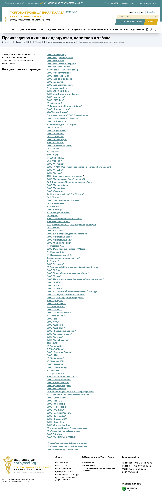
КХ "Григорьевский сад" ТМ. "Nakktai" (65, 194)
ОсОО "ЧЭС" (53, 322)
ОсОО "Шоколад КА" (57, 419)
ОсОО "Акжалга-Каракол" (59, 146)
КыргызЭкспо (151, 4)
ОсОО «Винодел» (55, 191)
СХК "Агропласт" (55, 127)
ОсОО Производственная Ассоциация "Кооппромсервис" (75, 279)
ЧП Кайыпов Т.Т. (55, 206)
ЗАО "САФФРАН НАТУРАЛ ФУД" (62, 376)
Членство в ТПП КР (23, 42)
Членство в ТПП (111, 3)
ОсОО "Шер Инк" (55, 325)
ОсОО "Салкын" (54, 288)
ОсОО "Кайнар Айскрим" (59, 379)
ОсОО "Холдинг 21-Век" (58, 109)
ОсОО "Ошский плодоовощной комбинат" (68, 273)
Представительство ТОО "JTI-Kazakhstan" (67, 115)
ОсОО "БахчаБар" (55, 364)
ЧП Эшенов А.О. (54, 346)
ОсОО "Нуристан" (55, 264)
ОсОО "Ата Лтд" (55, 170)
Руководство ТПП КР (64, 471)
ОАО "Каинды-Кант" (56, 203)
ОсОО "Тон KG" (54, 309)
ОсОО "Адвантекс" (56, 97)
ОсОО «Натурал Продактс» (60, 57)
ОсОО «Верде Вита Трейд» (60, 79)
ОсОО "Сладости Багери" (59, 352)
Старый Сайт (152, 12)
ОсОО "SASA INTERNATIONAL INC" (63, 118)
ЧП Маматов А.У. (55, 246)
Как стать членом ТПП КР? (15, 57)
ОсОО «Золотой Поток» (58, 67)
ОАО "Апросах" (54, 161)
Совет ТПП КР (61, 465)
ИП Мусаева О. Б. (55, 252)
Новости (125, 4)
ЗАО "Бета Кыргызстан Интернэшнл (65, 176)
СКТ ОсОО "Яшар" (55, 349)
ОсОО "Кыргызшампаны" (59, 240)
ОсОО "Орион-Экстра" (57, 367)
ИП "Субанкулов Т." (56, 373)
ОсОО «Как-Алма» (55, 60)
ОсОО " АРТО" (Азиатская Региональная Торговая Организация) (79, 167)
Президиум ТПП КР (63, 468)
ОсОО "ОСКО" (53, 270)
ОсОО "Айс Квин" (55, 133)
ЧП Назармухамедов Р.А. (59, 255)
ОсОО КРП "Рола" (55, 231)
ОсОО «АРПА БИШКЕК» (58, 91)
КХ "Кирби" (52, 215)
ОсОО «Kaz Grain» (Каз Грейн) (61, 64)
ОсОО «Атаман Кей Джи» (59, 425)
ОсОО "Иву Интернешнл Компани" (63, 200)
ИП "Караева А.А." (55, 358)
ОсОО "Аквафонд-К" (57, 139)
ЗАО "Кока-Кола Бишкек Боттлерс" (64, 218)
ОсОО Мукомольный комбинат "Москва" (67, 249)
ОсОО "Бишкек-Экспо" (58, 185)
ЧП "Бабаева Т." (54, 370)
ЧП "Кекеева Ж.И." (56, 361)
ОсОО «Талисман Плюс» (58, 76)
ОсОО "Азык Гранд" (56, 54)
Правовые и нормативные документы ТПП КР (66, 479)
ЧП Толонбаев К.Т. (56, 306)
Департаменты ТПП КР (32, 29)
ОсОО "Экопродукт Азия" (59, 334)
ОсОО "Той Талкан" (56, 303)
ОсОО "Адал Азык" (56, 130)
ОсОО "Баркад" (54, 173)
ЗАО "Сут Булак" (55, 300)
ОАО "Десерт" (54, 197)
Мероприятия (137, 4)
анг (142, 12)
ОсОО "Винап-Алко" (56, 188)
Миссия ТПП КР (61, 462)
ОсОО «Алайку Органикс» (59, 73)
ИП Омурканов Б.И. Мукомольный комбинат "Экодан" (73, 267)
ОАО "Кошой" (53, 228)
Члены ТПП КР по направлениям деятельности (55, 42)
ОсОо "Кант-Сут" (55, 209)
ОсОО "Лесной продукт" (59, 243)
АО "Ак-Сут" (53, 152)
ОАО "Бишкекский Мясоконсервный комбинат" (70, 182)
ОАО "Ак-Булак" (55, 136)
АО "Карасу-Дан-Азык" (58, 212)
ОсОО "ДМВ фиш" (56, 100)
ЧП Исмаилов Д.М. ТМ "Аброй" (62, 124)
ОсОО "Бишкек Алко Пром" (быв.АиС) (66, 179)
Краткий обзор (88, 462)
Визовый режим (88, 465)
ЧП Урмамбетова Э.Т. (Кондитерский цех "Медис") (72, 224)
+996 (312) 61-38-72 (53, 3)
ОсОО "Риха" (53, 285)
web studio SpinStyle (22, 481)
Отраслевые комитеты (99, 29)
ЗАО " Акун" (52, 155)
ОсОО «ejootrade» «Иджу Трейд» (63, 94)
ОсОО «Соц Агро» (55, 82)
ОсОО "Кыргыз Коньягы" (59, 237)
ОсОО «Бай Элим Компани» (60, 85)
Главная (7, 42)
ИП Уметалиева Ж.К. (57, 88)
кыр (131, 12)
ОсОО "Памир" (54, 276)
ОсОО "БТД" (52, 355)
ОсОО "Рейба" (54, 282)
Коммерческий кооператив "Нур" (63, 258)
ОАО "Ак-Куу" (53, 149)
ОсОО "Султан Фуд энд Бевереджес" (65, 297)
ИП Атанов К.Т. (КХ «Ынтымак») (62, 70)
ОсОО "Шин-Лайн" (56, 328)
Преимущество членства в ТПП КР (18, 54)
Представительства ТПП (58, 29)
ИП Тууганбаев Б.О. (56, 316)
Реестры (117, 29)
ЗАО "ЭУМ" (52, 343)
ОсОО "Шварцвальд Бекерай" (61, 331)
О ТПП (15, 29)
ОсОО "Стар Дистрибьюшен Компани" (66, 294)
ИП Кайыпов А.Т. (55, 103)
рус (136, 12)
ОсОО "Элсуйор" (55, 337)
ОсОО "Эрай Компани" (58, 340)
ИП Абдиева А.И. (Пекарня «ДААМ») (64, 106)
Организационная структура (67, 475)
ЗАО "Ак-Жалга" (55, 142)
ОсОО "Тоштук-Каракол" (59, 313)
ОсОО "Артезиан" (55, 164)
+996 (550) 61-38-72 (73, 3)
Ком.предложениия (134, 29)
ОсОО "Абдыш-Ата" (57, 121)
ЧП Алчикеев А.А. (55, 158)
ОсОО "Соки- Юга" (56, 422)
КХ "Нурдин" (53, 261)
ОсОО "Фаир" (53, 319)
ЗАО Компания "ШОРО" (58, 221)
